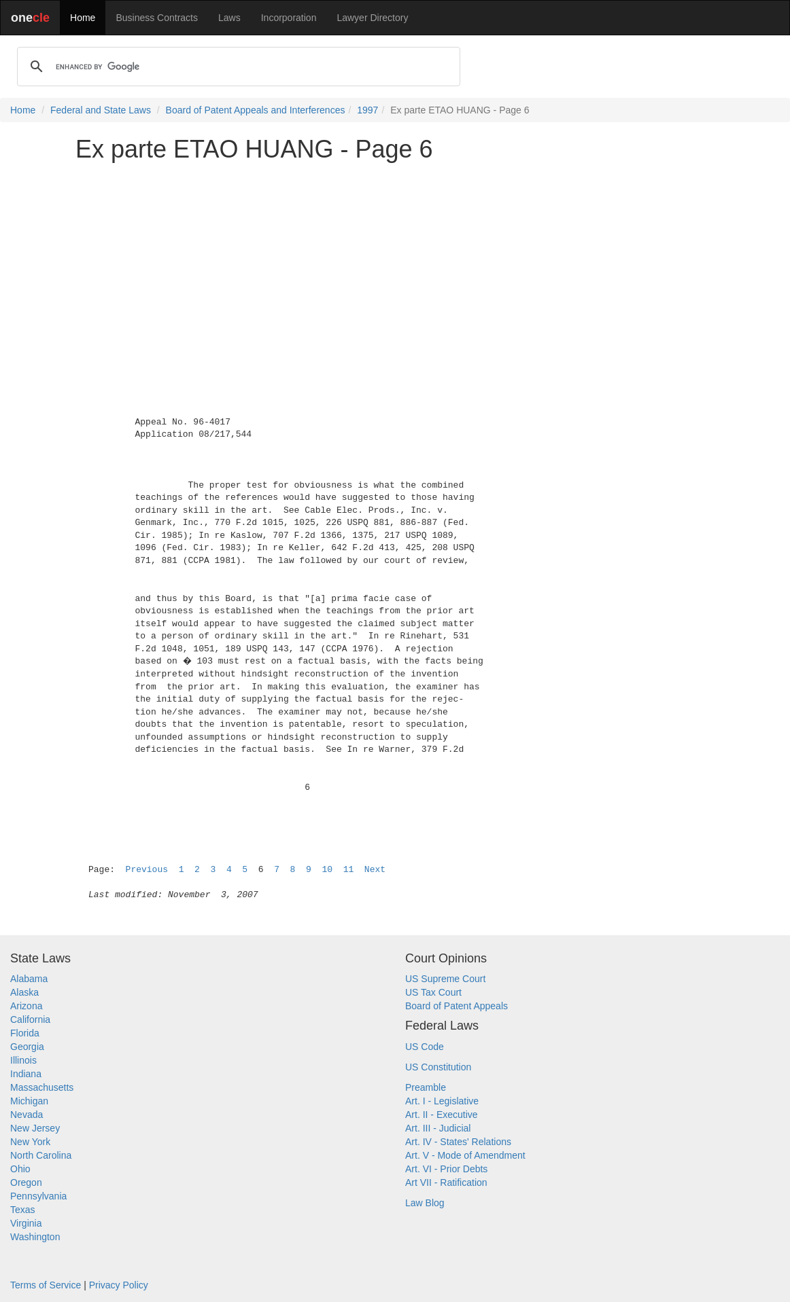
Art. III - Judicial (437, 1128)
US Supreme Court (445, 978)
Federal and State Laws (100, 110)
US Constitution (438, 1067)
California (30, 1019)
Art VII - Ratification (446, 1182)
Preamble (425, 1087)
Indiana (25, 1073)
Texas (22, 1209)
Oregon (26, 1182)
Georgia (27, 1046)
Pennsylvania (38, 1196)
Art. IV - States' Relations (458, 1141)
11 (348, 870)
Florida (24, 1033)
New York (30, 1141)
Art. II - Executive (441, 1114)
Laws (229, 17)
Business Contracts (157, 17)
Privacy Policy (118, 1285)
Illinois (23, 1060)
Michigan (29, 1101)
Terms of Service (45, 1285)
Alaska (24, 992)
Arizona (26, 1005)
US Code (424, 1046)
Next (374, 870)
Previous (147, 870)
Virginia (25, 1223)
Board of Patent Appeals (456, 1005)
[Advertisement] (395, 268)
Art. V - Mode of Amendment (465, 1155)
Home (82, 17)
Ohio (20, 1168)
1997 (367, 110)
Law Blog (425, 1202)
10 (327, 870)
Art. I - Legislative (442, 1101)
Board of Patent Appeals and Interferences (255, 110)
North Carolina (40, 1155)
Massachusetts (41, 1087)
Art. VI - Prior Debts (446, 1168)
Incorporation (289, 17)
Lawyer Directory (372, 17)
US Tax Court (433, 992)
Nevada (26, 1114)
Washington (35, 1236)
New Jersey (35, 1128)
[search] (236, 66)
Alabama (29, 978)
